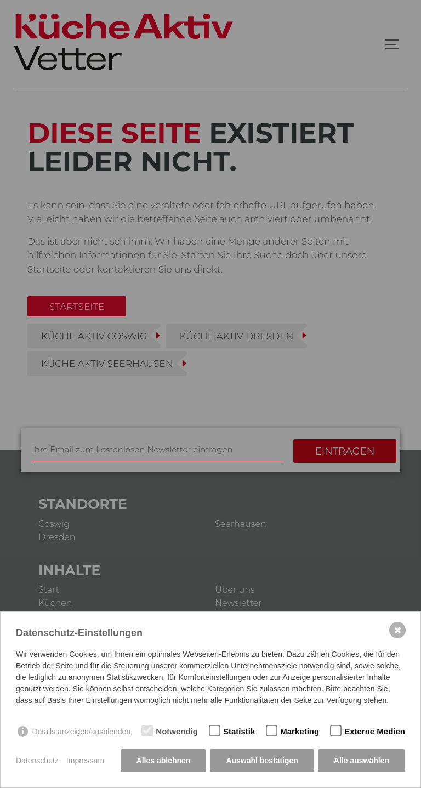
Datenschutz (37, 760)
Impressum (85, 760)
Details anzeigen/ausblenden (81, 731)
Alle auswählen (361, 760)
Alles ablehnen (163, 760)
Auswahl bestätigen (262, 760)
